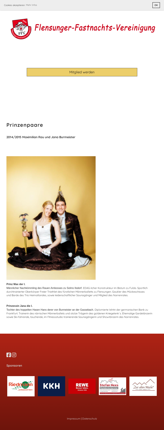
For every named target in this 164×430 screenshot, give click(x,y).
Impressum (73, 418)
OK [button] (156, 5)
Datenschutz (89, 418)
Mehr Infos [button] (31, 5)
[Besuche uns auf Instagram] (14, 355)
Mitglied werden (82, 72)
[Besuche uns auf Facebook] (8, 355)
